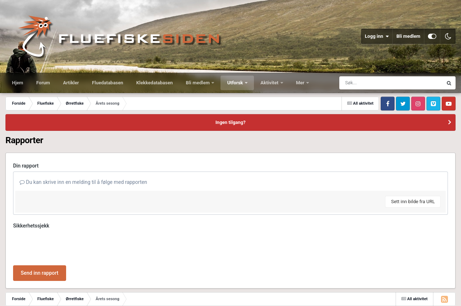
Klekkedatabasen (154, 82)
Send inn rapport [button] (39, 273)
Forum (43, 82)
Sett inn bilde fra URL (413, 201)
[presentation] (68, 245)
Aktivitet (270, 82)
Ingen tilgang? (230, 122)
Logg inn (377, 36)
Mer (301, 82)
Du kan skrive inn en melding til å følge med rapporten (83, 182)
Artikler (71, 82)
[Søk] (373, 82)
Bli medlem (408, 36)
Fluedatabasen (107, 82)
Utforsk (235, 82)
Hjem (17, 82)
